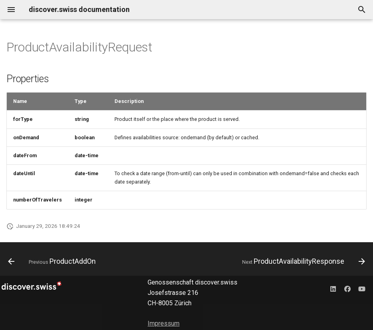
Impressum (164, 323)
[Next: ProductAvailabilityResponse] (302, 261)
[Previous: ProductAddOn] (53, 261)
